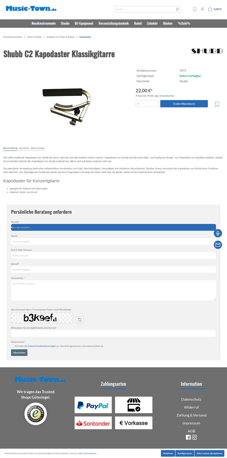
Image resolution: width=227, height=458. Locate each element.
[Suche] (144, 9)
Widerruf (191, 407)
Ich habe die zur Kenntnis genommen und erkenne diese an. (59, 346)
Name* (14, 235)
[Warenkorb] (215, 9)
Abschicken (19, 352)
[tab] (10, 148)
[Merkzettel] (195, 9)
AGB (191, 431)
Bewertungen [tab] (38, 148)
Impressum (191, 423)
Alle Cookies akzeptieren (209, 453)
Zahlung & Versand (191, 415)
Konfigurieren (185, 453)
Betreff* (15, 263)
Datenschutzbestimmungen (42, 346)
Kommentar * (18, 278)
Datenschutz (191, 399)
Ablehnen (168, 453)
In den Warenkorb (184, 103)
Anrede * (15, 221)
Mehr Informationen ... (88, 453)
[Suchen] (177, 9)
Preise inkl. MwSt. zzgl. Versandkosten (155, 95)
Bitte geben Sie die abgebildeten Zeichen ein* (34, 327)
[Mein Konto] (202, 9)
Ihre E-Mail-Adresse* (21, 249)
